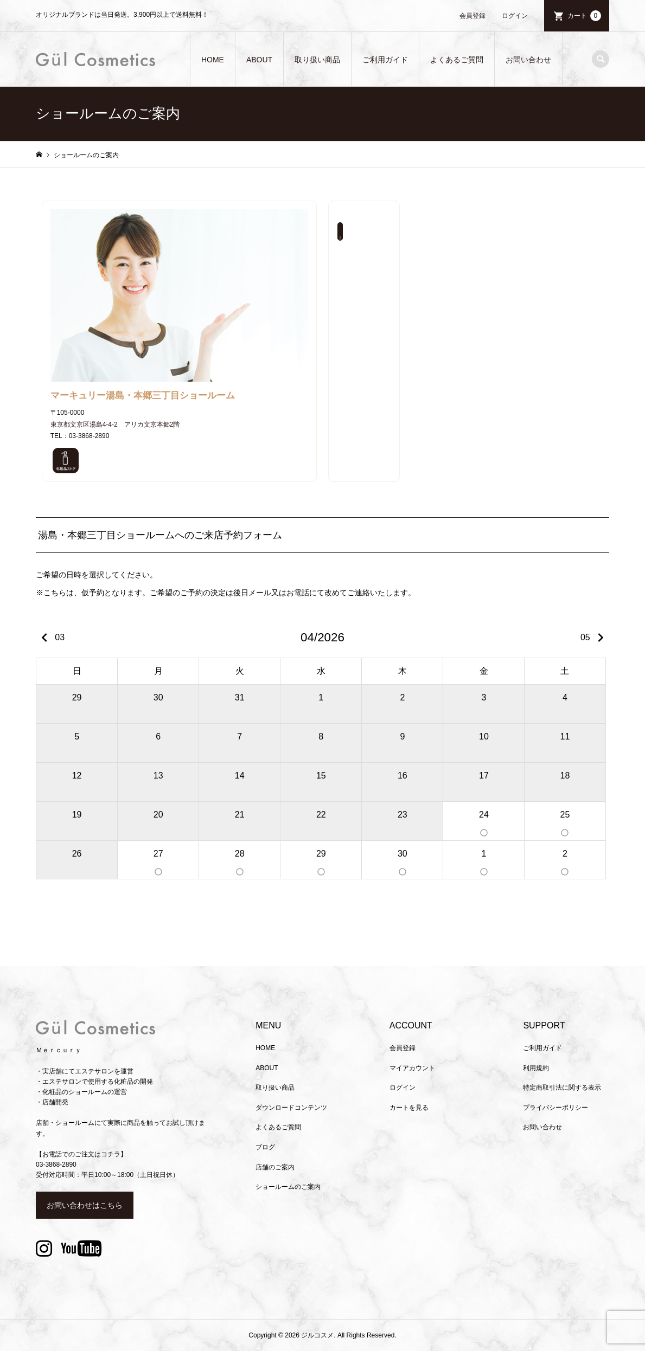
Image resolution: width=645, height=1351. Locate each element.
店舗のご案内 (275, 1167)
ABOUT (259, 59)
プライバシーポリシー (555, 1107)
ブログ (265, 1147)
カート (584, 15)
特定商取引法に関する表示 (562, 1087)
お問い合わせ (528, 59)
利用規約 (536, 1068)
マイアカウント (412, 1068)
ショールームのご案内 (288, 1187)
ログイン (515, 16)
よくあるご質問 (456, 59)
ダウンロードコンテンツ (291, 1107)
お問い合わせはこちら (85, 1205)
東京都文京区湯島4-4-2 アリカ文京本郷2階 (115, 424)
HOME (212, 59)
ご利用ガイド (385, 59)
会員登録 (472, 16)
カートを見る (409, 1107)
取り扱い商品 (317, 59)
